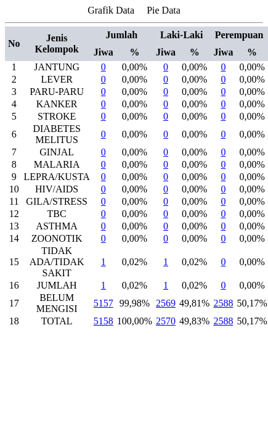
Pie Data (163, 10)
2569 (166, 303)
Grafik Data (111, 10)
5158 (103, 321)
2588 (223, 303)
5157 (103, 303)
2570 (166, 321)
